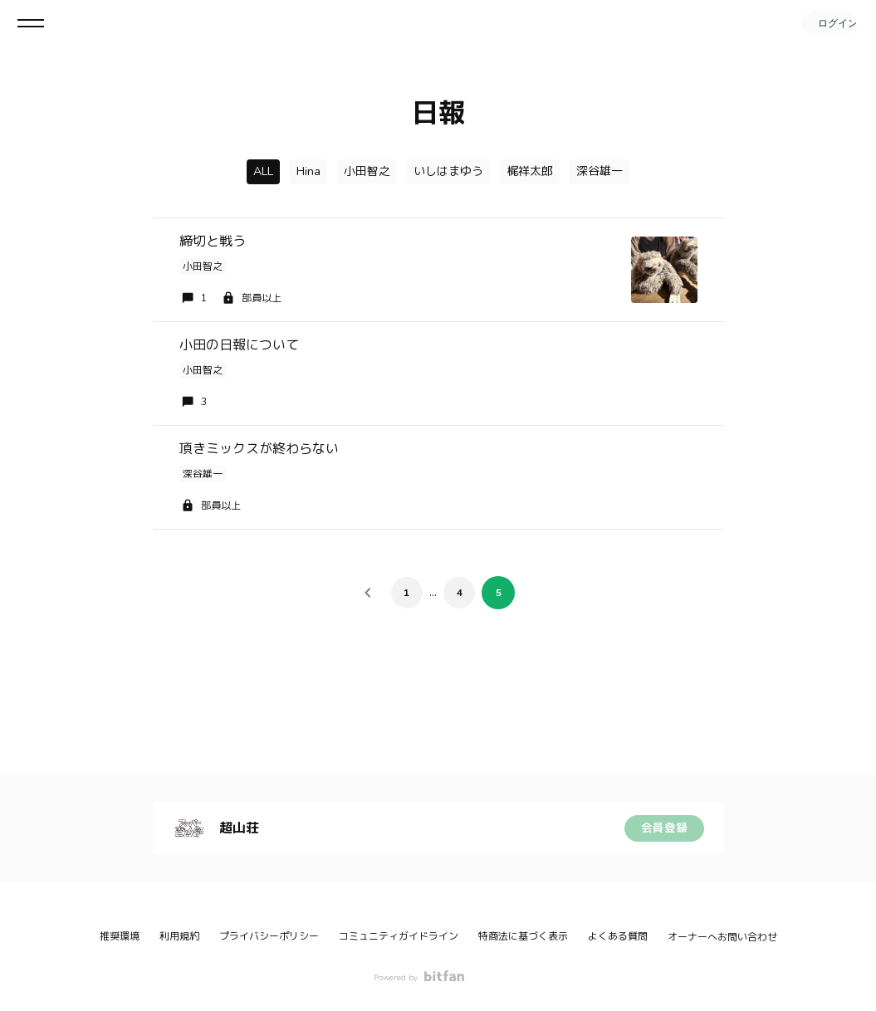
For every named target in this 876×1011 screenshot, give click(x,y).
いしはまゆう (448, 171)
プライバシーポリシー (269, 936)
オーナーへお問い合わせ (722, 937)
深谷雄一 (599, 171)
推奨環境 (119, 936)
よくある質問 (618, 936)
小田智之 (367, 171)
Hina (308, 171)
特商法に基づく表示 (523, 936)
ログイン (826, 23)
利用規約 (179, 936)
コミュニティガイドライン (398, 936)
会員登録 (664, 828)
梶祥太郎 (530, 171)
